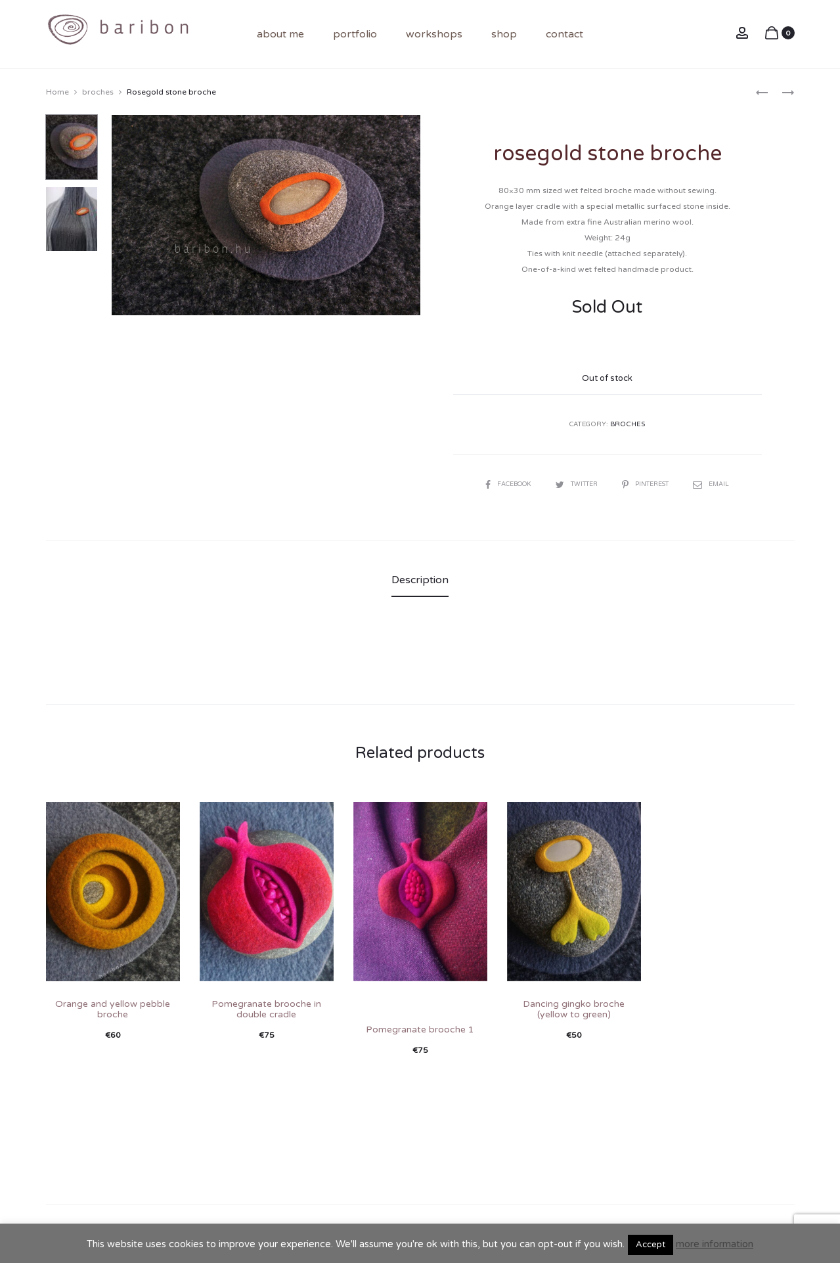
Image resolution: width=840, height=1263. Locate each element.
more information (714, 1244)
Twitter (576, 483)
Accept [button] (650, 1244)
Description (420, 579)
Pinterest (650, 483)
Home (57, 91)
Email (717, 483)
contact (564, 34)
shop (504, 34)
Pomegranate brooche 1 (420, 1028)
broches (98, 91)
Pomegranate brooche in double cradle (266, 1008)
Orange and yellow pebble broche (112, 1008)
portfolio (355, 34)
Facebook (504, 483)
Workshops (434, 34)
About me (280, 34)
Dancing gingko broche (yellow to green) (574, 1008)
